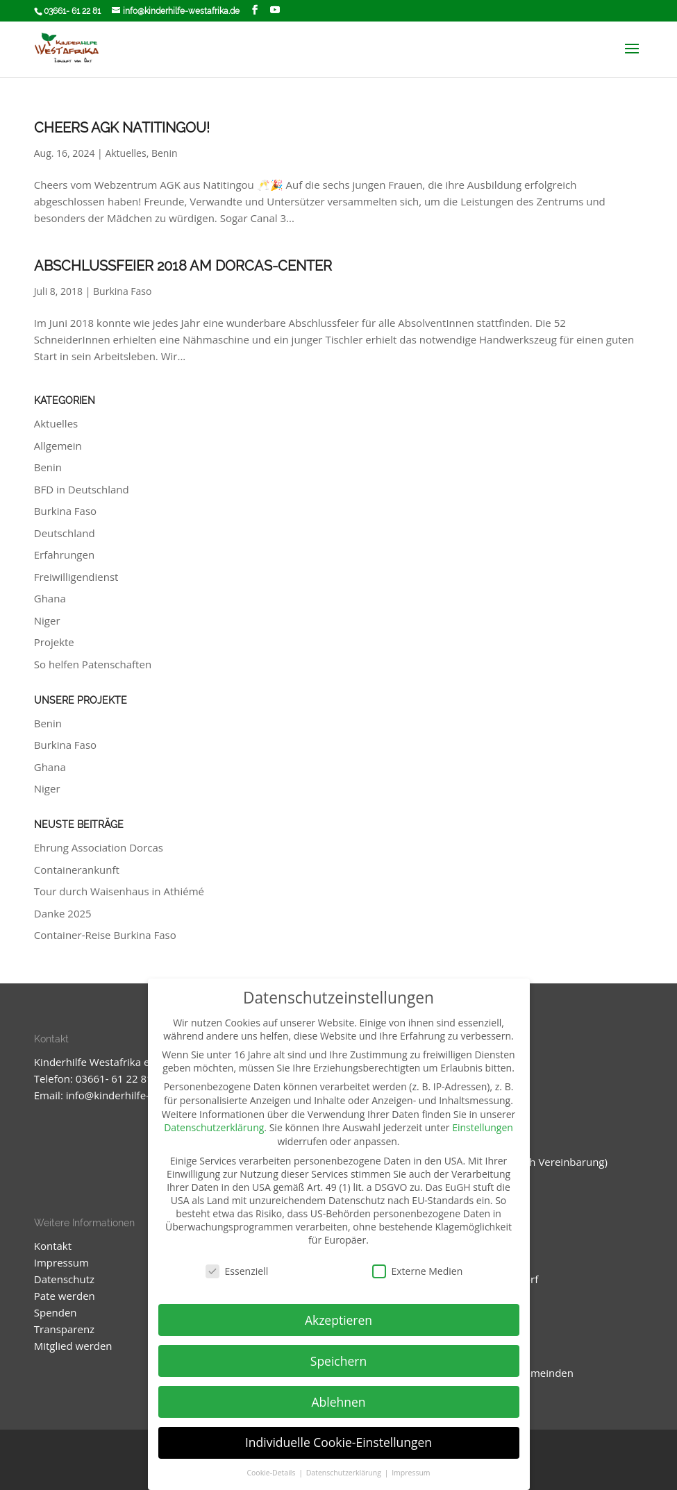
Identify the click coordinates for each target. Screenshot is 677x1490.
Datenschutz (64, 1279)
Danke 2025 (63, 913)
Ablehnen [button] (338, 1402)
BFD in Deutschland (81, 489)
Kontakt (53, 1246)
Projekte (54, 642)
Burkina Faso (122, 291)
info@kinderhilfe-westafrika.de (140, 1095)
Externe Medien (417, 1271)
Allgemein (58, 445)
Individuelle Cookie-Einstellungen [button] (338, 1442)
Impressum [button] (411, 1473)
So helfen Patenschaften (92, 664)
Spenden (55, 1312)
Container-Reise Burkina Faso (105, 935)
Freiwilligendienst (76, 577)
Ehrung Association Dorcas (98, 847)
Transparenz (64, 1329)
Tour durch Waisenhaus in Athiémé (119, 891)
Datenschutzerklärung (214, 1127)
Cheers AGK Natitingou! (122, 127)
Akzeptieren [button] (338, 1320)
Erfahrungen (64, 554)
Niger (47, 620)
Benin (164, 153)
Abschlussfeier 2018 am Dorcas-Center (183, 265)
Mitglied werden (73, 1346)
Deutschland (64, 533)
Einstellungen (482, 1127)
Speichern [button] (338, 1361)
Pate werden (64, 1296)
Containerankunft (76, 870)
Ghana (50, 598)
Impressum (61, 1262)
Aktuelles (125, 153)
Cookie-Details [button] (271, 1473)
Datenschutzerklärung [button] (344, 1473)
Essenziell (237, 1271)
